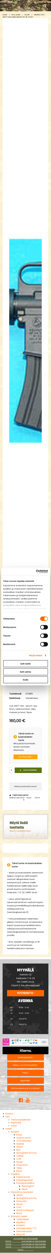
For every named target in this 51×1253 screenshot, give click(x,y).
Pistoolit (20, 1234)
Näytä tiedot (35, 655)
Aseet (5, 15)
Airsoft (27, 15)
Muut (19, 1171)
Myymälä (16, 1122)
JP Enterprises (23, 1140)
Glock (19, 1204)
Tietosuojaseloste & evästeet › (25, 1088)
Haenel (20, 1143)
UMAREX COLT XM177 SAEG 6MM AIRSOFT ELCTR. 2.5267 (23, 16)
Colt (18, 1158)
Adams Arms (23, 1137)
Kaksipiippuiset (24, 1180)
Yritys (14, 1125)
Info (7, 1116)
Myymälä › (26, 1080)
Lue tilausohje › (25, 756)
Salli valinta (25, 671)
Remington (28, 1186)
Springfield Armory (26, 1152)
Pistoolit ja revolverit (22, 1192)
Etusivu (9, 1113)
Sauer (19, 1162)
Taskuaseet (22, 1219)
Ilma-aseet (15, 15)
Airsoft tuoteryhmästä (20, 831)
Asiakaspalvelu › (25, 1057)
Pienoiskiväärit (24, 1231)
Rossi (19, 1134)
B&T (18, 1149)
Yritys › (25, 1072)
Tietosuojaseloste (20, 1119)
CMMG (20, 1155)
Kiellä (25, 680)
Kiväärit (15, 1131)
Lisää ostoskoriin (28, 770)
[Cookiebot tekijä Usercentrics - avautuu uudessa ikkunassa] (36, 571)
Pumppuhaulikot (25, 1183)
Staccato (21, 1201)
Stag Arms (22, 1165)
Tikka (19, 1168)
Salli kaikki (25, 664)
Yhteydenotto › (25, 993)
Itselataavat (23, 1177)
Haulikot (15, 1174)
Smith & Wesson (25, 1210)
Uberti (19, 1146)
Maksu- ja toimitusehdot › (25, 1065)
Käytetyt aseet (19, 1216)
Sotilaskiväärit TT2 (26, 1228)
